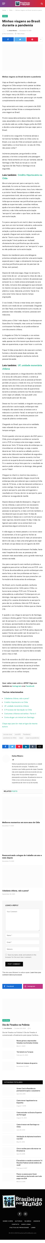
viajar (21, 738)
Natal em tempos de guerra (27, 1063)
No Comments (7, 33)
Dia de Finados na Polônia (15, 1024)
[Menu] (3, 3)
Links (33, 1227)
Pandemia (26, 734)
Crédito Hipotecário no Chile (16, 702)
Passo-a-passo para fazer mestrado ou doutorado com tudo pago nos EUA (29, 1176)
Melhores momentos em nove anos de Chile (21, 822)
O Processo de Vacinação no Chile (18, 710)
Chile (5, 16)
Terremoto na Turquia (25, 1052)
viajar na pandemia (32, 738)
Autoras (18, 1221)
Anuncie (36, 1221)
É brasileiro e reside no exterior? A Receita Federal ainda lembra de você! (29, 1163)
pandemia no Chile (9, 738)
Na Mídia (28, 1221)
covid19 (18, 734)
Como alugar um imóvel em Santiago (19, 717)
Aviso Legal (26, 1224)
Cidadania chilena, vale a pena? (16, 698)
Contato (15, 1224)
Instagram (16, 686)
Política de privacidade (19, 1227)
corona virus (7, 734)
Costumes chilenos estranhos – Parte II (20, 714)
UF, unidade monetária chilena (16, 706)
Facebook (30, 686)
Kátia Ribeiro (13, 30)
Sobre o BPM (8, 1221)
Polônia (6, 1020)
